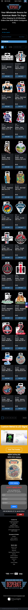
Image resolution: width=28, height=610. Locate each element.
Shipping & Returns (14, 539)
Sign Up (19, 1)
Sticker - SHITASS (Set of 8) (6, 67)
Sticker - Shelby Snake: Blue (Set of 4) (7, 370)
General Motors (18, 63)
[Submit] (14, 506)
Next (25, 418)
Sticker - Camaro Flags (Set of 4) (19, 67)
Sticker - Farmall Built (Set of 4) (19, 249)
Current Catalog (14, 562)
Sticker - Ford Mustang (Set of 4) (7, 249)
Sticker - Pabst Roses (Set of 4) (19, 128)
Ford (3, 215)
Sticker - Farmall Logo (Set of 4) (19, 279)
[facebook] (26, 303)
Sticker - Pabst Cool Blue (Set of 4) (20, 98)
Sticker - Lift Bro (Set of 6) (6, 98)
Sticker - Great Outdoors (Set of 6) (20, 158)
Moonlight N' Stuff (21, 595)
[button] (14, 37)
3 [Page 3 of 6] (7, 417)
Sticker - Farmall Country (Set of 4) (6, 279)
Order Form (14, 548)
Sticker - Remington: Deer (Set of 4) (7, 309)
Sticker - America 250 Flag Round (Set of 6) (20, 370)
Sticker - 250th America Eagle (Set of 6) (7, 401)
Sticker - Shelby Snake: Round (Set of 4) (7, 340)
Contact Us (14, 559)
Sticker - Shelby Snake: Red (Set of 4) (20, 340)
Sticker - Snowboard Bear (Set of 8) (7, 188)
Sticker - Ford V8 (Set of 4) (19, 218)
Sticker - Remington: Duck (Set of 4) (20, 309)
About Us (14, 553)
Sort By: (10, 47)
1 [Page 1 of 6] (2, 417)
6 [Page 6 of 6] (15, 417)
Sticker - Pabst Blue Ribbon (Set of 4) (7, 128)
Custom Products (14, 555)
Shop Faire (14, 550)
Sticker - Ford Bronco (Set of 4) (6, 218)
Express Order (14, 547)
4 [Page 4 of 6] (10, 417)
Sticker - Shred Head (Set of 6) (6, 158)
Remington (4, 305)
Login (15, 1)
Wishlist (14, 536)
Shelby (3, 335)
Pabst (16, 94)
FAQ (14, 560)
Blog (14, 564)
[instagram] (26, 306)
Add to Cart (7, 76)
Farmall (16, 245)
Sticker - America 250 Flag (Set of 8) (20, 400)
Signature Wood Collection (14, 552)
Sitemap (16, 608)
